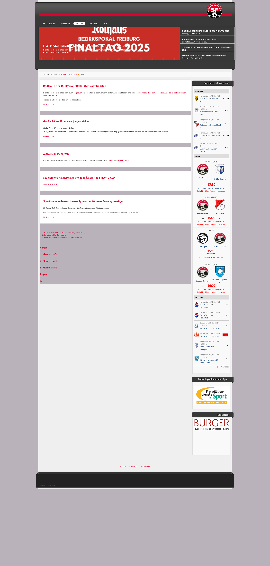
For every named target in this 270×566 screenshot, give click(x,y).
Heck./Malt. (204, 318)
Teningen (202, 246)
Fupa (111, 160)
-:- (226, 304)
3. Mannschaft (48, 267)
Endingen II (204, 349)
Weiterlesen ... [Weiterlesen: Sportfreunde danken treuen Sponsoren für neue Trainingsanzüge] (49, 217)
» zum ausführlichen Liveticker (211, 257)
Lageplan (77, 93)
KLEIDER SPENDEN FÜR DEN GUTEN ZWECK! (63, 237)
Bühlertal (215, 336)
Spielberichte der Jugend (55, 235)
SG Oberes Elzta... (202, 179)
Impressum (133, 466)
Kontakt (123, 466)
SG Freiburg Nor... (206, 360)
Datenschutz (145, 466)
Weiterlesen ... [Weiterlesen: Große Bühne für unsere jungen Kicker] (49, 136)
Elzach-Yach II (205, 315)
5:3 (226, 124)
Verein (65, 23)
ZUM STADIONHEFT (51, 184)
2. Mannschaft (48, 261)
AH (105, 23)
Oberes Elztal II (202, 281)
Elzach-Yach (204, 98)
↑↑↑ (224, 478)
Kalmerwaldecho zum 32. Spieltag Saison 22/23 (65, 232)
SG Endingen (220, 179)
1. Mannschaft (48, 254)
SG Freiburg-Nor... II (220, 280)
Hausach (220, 213)
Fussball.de (123, 160)
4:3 (224, 135)
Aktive (79, 23)
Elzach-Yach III (205, 304)
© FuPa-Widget (222, 367)
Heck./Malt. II (204, 307)
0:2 (224, 98)
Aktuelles (49, 23)
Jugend (94, 23)
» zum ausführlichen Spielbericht (211, 188)
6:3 (226, 147)
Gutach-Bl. (204, 135)
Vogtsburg (203, 125)
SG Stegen (204, 328)
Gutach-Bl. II (204, 149)
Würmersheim (205, 112)
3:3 (226, 110)
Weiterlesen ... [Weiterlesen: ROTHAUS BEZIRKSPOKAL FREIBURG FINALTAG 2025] (49, 104)
